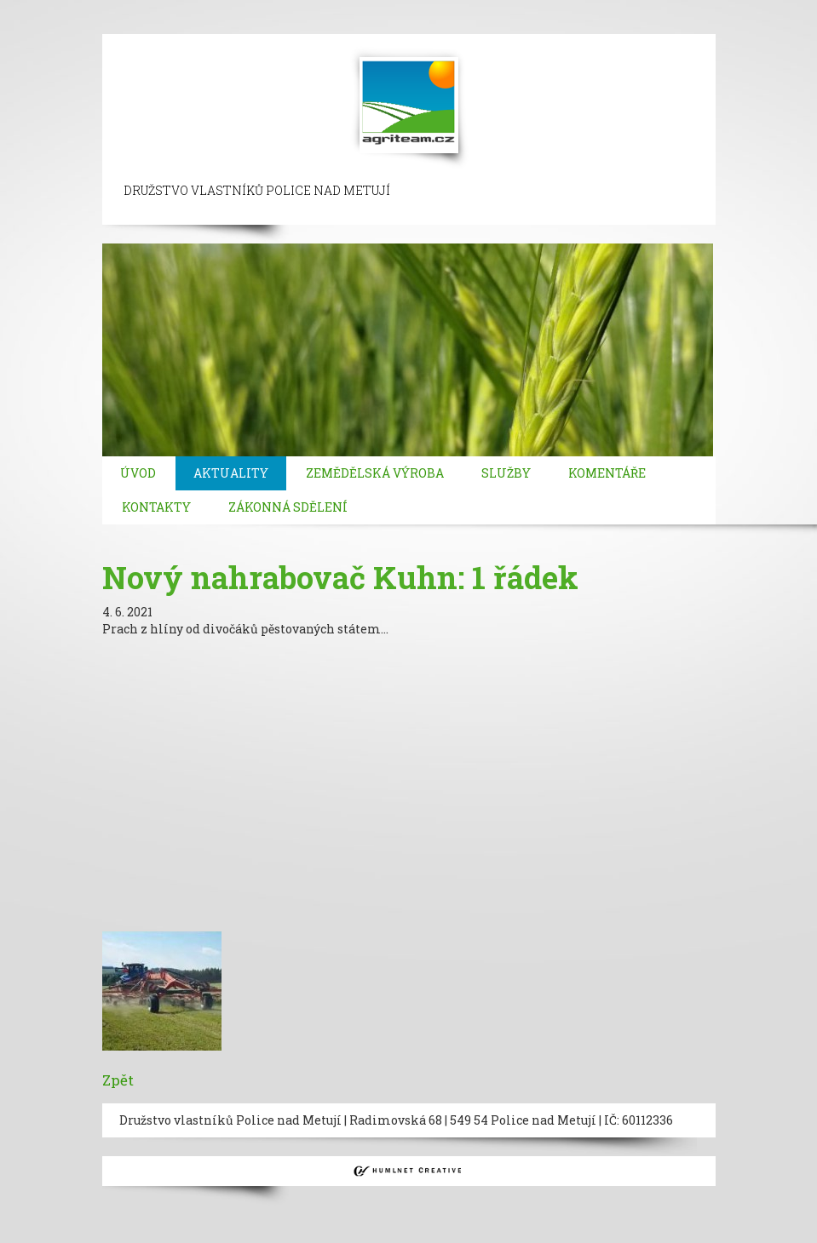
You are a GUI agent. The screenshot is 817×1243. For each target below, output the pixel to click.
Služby (506, 473)
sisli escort (125, 8)
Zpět (118, 1080)
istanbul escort (44, 8)
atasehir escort (264, 25)
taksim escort (312, 8)
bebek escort (575, 8)
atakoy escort (79, 25)
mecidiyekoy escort (675, 8)
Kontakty (156, 507)
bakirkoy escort (169, 25)
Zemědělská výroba (375, 473)
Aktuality (230, 473)
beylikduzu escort (214, 8)
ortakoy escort (400, 8)
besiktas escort (491, 8)
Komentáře (607, 473)
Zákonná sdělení (288, 507)
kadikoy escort (356, 25)
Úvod (138, 473)
